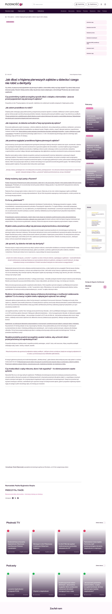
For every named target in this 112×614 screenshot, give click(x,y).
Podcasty (85, 11)
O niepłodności (10, 21)
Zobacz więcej (101, 523)
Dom (5, 16)
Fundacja (104, 11)
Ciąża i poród (21, 11)
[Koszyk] (105, 4)
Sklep (99, 11)
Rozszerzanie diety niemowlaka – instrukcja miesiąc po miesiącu (24, 494)
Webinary (79, 11)
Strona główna (11, 16)
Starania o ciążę (9, 11)
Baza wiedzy (71, 11)
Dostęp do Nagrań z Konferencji (94, 282)
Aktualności (63, 11)
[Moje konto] (101, 4)
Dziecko (31, 11)
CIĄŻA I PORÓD (89, 108)
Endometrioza (90, 163)
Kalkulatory (41, 11)
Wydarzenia (92, 11)
